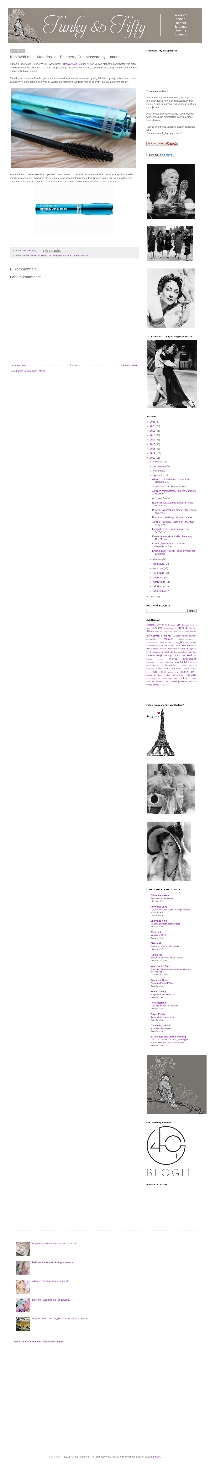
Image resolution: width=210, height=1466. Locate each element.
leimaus (193, 662)
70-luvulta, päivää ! (160, 1025)
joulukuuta (158, 461)
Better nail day (158, 991)
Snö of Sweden (177, 631)
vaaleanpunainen (179, 681)
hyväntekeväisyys (154, 652)
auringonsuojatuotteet (188, 639)
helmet (171, 645)
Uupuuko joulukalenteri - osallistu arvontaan (54, 1243)
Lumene (75, 255)
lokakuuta (158, 470)
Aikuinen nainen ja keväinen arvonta (50, 1281)
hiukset (163, 649)
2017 (153, 439)
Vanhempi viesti (129, 365)
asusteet (168, 639)
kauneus (193, 652)
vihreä (149, 685)
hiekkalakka (152, 648)
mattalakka (161, 668)
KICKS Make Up (170, 628)
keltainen (150, 655)
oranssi (162, 672)
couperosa (163, 642)
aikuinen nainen (29, 255)
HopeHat (150, 628)
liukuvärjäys (170, 665)
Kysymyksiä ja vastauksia (162, 1017)
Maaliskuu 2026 (158, 935)
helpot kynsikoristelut (186, 645)
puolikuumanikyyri (154, 675)
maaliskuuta (159, 582)
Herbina (193, 625)
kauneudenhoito (180, 652)
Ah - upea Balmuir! (161, 498)
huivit (183, 649)
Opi (190, 628)
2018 (153, 435)
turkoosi (150, 681)
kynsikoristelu (190, 659)
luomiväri (182, 665)
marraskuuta (159, 466)
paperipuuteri (173, 672)
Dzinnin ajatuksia (159, 895)
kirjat (176, 655)
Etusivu (73, 365)
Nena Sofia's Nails (160, 966)
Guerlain (185, 625)
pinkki (194, 672)
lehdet (185, 662)
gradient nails (191, 642)
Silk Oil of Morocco (163, 631)
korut (182, 655)
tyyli (167, 681)
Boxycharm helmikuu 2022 (163, 994)
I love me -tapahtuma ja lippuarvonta (51, 1299)
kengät (159, 655)
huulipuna (191, 648)
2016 (153, 444)
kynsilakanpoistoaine (155, 662)
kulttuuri (192, 655)
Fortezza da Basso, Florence (164, 1006)
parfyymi (185, 672)
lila (162, 665)
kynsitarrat (169, 662)
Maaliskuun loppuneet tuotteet (165, 924)
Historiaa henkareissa (161, 1028)
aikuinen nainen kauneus (185, 636)
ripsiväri (84, 255)
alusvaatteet (152, 639)
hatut (164, 645)
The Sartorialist (158, 1002)
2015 (153, 448)
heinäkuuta (159, 563)
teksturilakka (167, 678)
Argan (172, 625)
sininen (182, 675)
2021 (153, 421)
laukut (178, 662)
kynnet (173, 658)
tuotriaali (193, 678)
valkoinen (193, 681)
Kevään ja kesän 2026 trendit (164, 946)
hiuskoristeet (173, 649)
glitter (182, 642)
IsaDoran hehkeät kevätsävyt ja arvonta (52, 1262)
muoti (186, 668)
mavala (171, 668)
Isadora (158, 628)
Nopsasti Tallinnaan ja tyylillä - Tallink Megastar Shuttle (60, 1318)
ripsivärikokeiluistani (74, 63)
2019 (153, 430)
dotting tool (173, 642)
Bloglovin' (35, 1341)
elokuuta (157, 559)
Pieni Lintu (156, 932)
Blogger (156, 1456)
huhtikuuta (158, 577)
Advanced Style (159, 980)
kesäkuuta (158, 568)
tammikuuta (159, 591)
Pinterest (47, 1341)
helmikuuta (159, 586)
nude (155, 672)
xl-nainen (163, 685)
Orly (195, 628)
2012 (153, 596)
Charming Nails (158, 921)
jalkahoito (168, 652)
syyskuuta (158, 475)
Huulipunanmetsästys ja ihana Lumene (172, 517)
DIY (178, 624)
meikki (179, 668)
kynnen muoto (154, 659)
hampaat (150, 646)
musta (194, 668)
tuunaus (159, 681)
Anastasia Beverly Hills (157, 625)
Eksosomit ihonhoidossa (162, 898)
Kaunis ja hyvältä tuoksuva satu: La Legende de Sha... (170, 545)
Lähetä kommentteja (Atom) (30, 371)
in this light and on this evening (168, 1036)
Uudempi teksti (18, 365)
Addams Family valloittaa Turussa (166, 958)
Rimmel (150, 631)
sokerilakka (191, 675)
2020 (153, 426)
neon (148, 672)
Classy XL (155, 943)
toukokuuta (159, 573)
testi (176, 678)
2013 (153, 457)
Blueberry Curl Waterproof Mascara (54, 255)
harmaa (157, 645)
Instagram (57, 1341)
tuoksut (183, 678)
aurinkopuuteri (152, 642)
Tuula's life (156, 954)
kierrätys (168, 655)
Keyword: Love (158, 906)
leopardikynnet (152, 665)
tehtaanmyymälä (153, 678)
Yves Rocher (191, 631)
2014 (153, 453)
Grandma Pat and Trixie (162, 983)
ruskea (175, 675)
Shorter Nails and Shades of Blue (169, 486)
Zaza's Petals (157, 1014)
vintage (156, 685)
